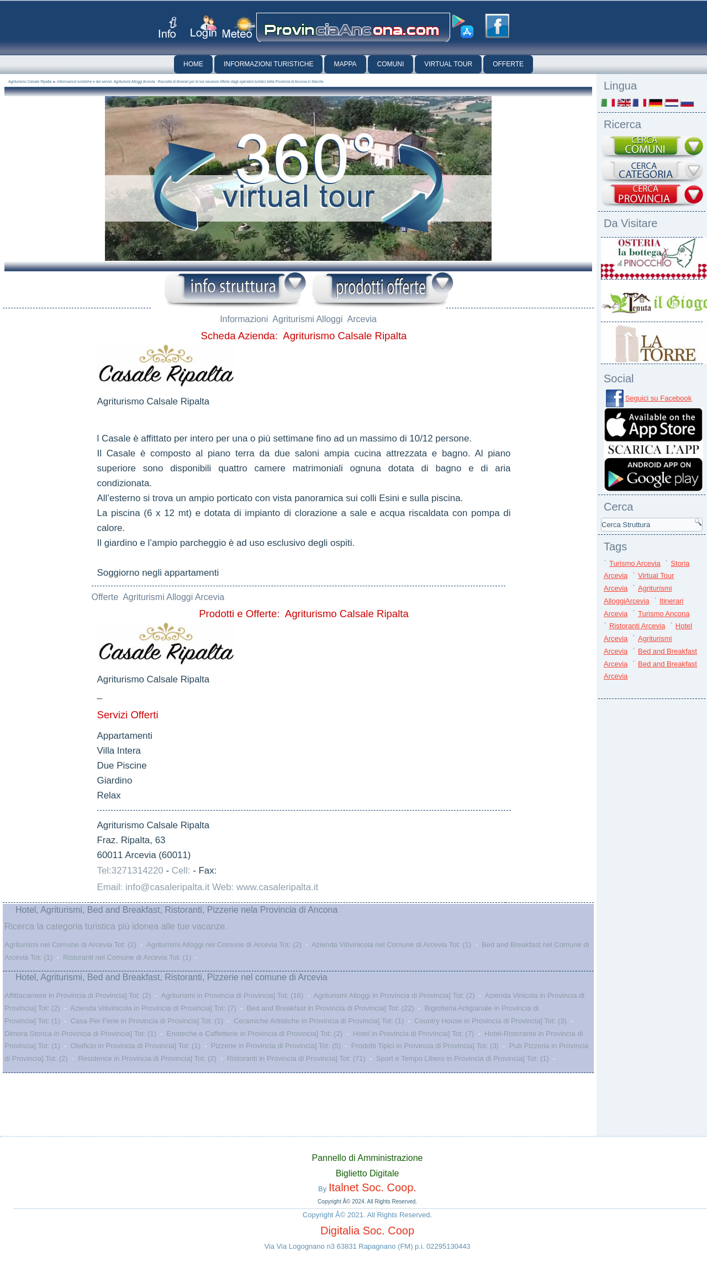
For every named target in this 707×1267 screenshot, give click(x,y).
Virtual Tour (448, 64)
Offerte (508, 64)
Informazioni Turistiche (268, 64)
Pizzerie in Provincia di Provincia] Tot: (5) (276, 1046)
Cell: (181, 870)
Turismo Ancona (663, 613)
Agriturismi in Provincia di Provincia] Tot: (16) (232, 995)
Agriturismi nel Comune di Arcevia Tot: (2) (70, 944)
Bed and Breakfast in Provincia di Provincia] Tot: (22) (330, 1008)
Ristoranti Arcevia (637, 626)
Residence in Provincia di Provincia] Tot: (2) (147, 1058)
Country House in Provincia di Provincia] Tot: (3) (490, 1021)
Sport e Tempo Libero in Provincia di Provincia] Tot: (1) (462, 1058)
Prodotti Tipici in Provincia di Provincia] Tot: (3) (425, 1046)
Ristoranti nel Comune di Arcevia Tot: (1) (127, 957)
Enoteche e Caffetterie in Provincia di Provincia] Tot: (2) (254, 1033)
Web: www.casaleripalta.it (265, 887)
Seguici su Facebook (658, 398)
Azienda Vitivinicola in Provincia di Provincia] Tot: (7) (153, 1008)
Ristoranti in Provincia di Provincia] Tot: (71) (296, 1058)
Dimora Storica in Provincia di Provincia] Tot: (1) (80, 1033)
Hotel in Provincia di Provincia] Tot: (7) (413, 1033)
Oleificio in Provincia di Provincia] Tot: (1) (136, 1046)
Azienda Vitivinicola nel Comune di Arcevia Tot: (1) (391, 944)
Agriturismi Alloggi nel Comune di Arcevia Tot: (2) (224, 944)
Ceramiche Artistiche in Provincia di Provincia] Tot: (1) (319, 1021)
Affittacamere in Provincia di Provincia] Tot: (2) (77, 995)
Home (193, 64)
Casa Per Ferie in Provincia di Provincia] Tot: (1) (147, 1021)
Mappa (345, 64)
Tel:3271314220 (130, 870)
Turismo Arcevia (635, 563)
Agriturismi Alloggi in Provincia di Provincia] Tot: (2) (393, 995)
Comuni (390, 64)
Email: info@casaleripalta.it (153, 887)
